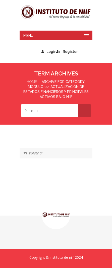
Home (32, 82)
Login (48, 52)
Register (67, 52)
